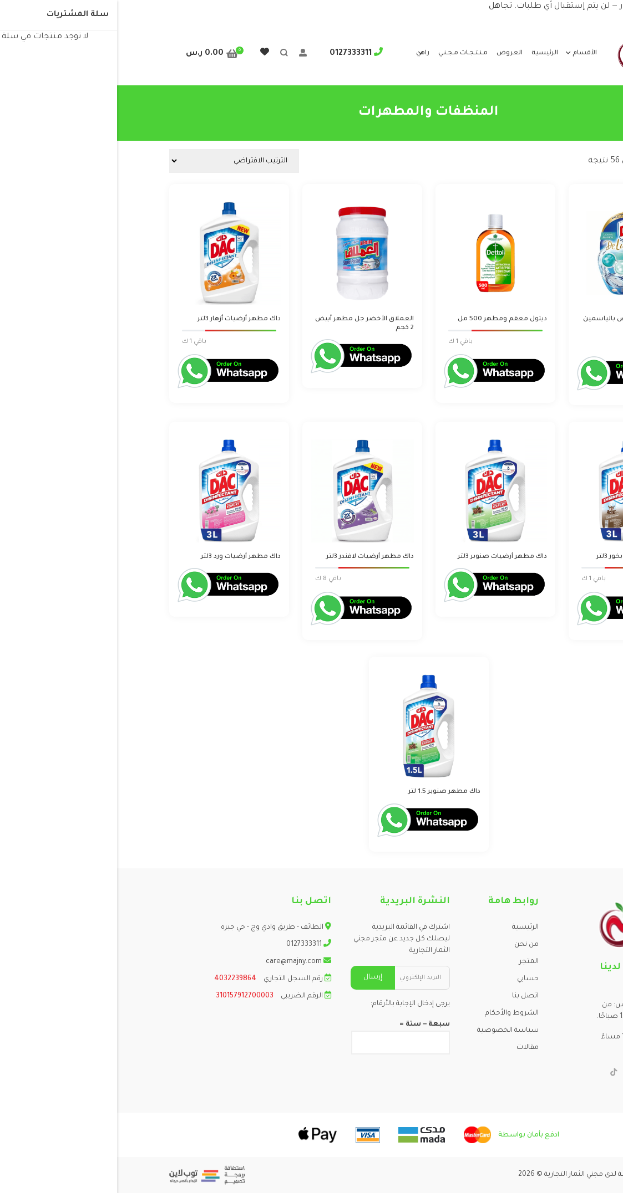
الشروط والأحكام (395, 1013)
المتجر (412, 962)
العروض (392, 53)
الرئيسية (427, 53)
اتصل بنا (408, 996)
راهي (305, 53)
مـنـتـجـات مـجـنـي (346, 53)
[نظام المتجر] (117, 161)
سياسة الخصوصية (391, 1031)
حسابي (411, 979)
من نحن (409, 945)
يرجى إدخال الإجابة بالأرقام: (293, 1004)
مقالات (410, 1048)
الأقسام (467, 53)
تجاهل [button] (383, 6)
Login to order (538, 343)
